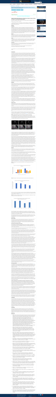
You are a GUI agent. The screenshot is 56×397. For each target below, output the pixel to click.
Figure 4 (19, 193)
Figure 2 (19, 160)
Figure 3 (23, 160)
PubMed (33, 345)
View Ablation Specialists (41, 37)
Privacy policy (30, 394)
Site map (34, 394)
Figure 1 (27, 113)
